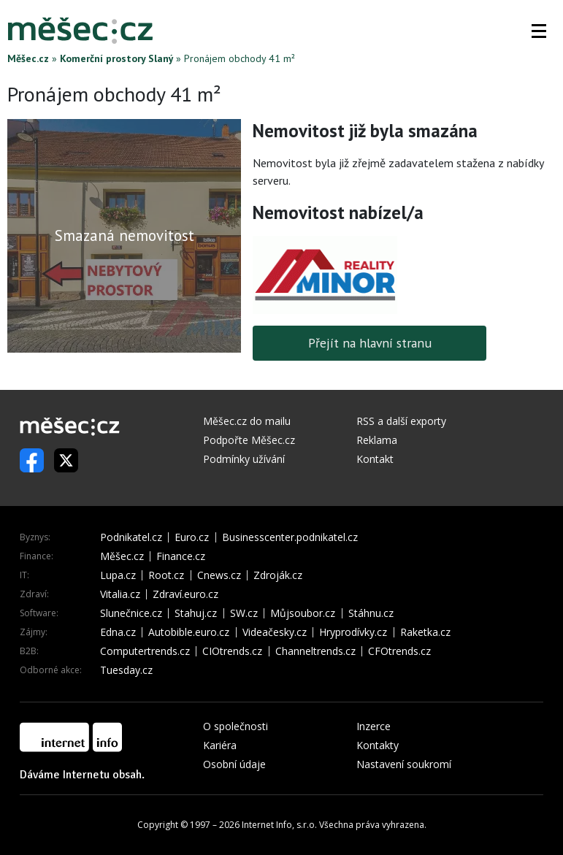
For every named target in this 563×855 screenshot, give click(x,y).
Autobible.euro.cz (188, 632)
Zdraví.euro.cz (185, 594)
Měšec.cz (28, 58)
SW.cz (244, 613)
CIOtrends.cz (232, 651)
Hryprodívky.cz (353, 632)
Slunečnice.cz (131, 613)
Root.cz (166, 575)
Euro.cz (192, 537)
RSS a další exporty (401, 421)
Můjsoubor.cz (302, 613)
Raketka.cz (425, 632)
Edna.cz (118, 632)
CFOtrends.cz (399, 651)
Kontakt (375, 459)
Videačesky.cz (274, 632)
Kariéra (220, 745)
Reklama (376, 440)
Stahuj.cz (196, 613)
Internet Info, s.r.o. (279, 824)
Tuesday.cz (126, 670)
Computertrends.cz (145, 651)
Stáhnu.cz (371, 613)
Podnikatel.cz (131, 537)
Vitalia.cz (120, 594)
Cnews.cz (219, 575)
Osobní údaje (234, 764)
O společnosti (235, 726)
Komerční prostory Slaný (116, 58)
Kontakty (377, 745)
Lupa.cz (118, 575)
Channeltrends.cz (315, 651)
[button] (539, 31)
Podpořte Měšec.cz (249, 440)
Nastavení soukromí (403, 764)
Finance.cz (180, 556)
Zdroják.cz (277, 575)
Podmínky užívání (244, 459)
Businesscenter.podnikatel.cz (290, 537)
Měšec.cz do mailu (247, 421)
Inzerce (373, 726)
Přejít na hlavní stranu (370, 342)
